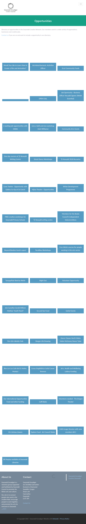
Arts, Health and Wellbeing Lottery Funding (71, 370)
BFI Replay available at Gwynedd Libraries (15, 461)
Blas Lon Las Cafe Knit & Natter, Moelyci (15, 370)
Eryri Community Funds (70, 68)
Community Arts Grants (70, 129)
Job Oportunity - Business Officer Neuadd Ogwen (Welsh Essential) (70, 95)
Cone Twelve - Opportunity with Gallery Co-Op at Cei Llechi (15, 188)
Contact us (5, 35)
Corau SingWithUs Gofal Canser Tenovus (43, 370)
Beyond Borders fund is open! (15, 250)
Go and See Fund (43, 311)
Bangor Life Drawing (43, 341)
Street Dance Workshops (43, 159)
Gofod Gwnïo (71, 311)
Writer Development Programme (70, 188)
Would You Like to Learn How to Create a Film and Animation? (15, 66)
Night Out (43, 280)
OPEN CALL (43, 99)
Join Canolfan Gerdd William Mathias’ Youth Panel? (15, 309)
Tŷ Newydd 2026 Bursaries (70, 159)
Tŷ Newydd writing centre (43, 220)
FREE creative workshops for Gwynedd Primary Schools (15, 218)
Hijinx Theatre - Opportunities (43, 189)
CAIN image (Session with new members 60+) (70, 430)
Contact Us (26, 503)
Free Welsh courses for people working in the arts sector (70, 248)
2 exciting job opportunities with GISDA (15, 127)
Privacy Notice (64, 519)
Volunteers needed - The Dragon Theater (71, 400)
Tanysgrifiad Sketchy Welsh (15, 280)
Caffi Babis (43, 402)
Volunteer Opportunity (70, 280)
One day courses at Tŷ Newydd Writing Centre (15, 157)
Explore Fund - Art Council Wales (43, 432)
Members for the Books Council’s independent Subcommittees (70, 217)
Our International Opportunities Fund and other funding (15, 400)
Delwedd (55, 519)
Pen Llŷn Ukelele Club (15, 341)
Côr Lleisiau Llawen (15, 432)
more (4, 509)
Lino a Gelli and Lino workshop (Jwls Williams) (43, 127)
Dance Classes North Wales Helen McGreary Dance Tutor (70, 339)
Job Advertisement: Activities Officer (43, 66)
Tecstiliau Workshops (43, 250)
